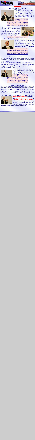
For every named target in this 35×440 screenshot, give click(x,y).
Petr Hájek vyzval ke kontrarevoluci (17, 8)
